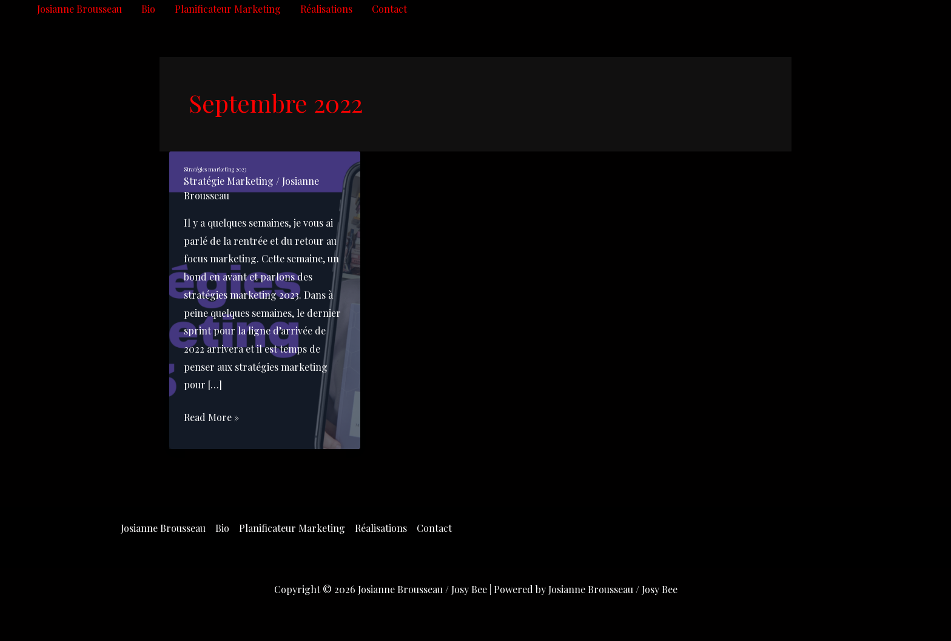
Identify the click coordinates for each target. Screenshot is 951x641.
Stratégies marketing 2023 (215, 169)
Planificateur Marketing (228, 8)
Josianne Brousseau (79, 8)
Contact (389, 8)
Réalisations (326, 8)
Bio (148, 8)
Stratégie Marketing (229, 180)
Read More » (211, 417)
